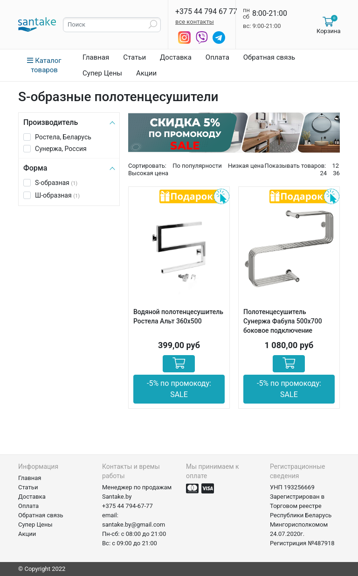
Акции (146, 73)
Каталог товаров (44, 65)
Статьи (134, 57)
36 (336, 173)
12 (335, 165)
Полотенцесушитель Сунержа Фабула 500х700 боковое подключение (282, 321)
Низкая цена (246, 165)
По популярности (197, 165)
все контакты (194, 21)
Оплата (217, 57)
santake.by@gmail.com (133, 524)
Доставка (176, 57)
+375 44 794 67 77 (206, 11)
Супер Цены (102, 73)
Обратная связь (269, 57)
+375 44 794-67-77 (127, 505)
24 (323, 173)
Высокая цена (148, 173)
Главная (96, 57)
